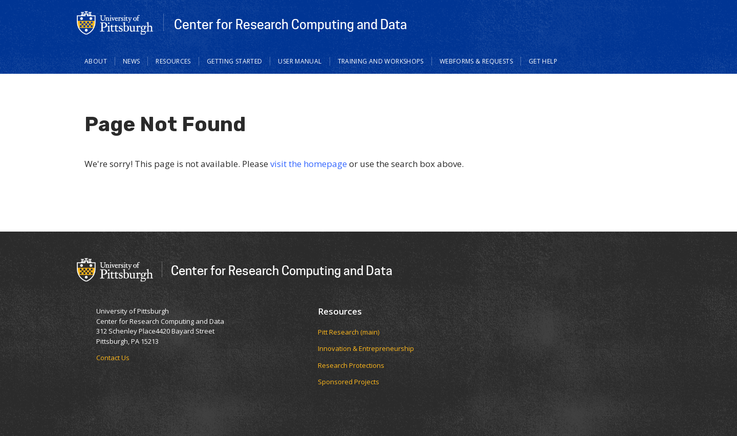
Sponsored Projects (348, 381)
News (131, 61)
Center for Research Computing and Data (290, 24)
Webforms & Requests (476, 61)
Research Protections (351, 365)
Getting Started (235, 61)
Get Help (543, 61)
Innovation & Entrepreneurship (366, 348)
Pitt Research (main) (348, 332)
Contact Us (112, 357)
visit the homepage (308, 164)
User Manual (299, 61)
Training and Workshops (381, 61)
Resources (173, 61)
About (95, 61)
